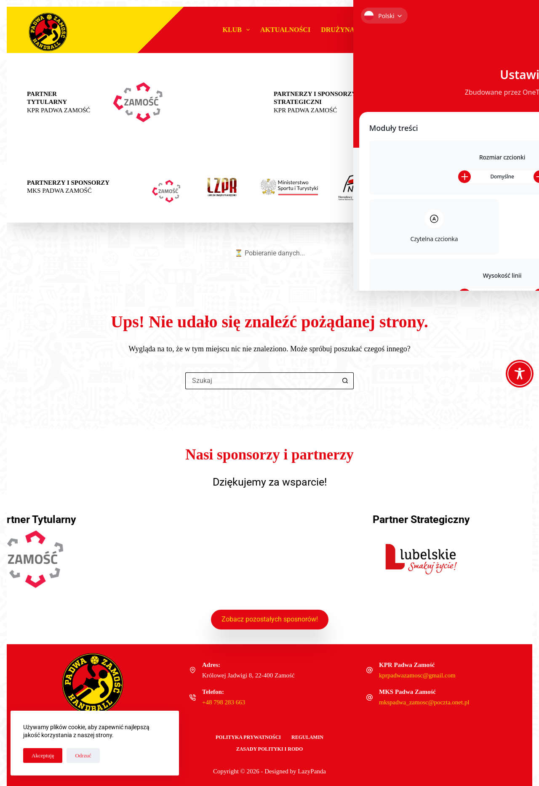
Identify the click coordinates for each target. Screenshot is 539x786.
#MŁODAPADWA (400, 29)
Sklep (491, 29)
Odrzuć (83, 755)
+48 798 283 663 (223, 702)
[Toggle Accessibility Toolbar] (520, 374)
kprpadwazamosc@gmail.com (417, 675)
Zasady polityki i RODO (269, 749)
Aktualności (285, 29)
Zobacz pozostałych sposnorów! (270, 618)
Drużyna (343, 30)
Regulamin (307, 737)
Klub (237, 30)
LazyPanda (312, 771)
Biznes (455, 30)
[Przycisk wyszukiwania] (345, 380)
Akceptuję (43, 755)
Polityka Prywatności (248, 737)
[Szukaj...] (261, 380)
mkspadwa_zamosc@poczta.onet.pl (424, 702)
